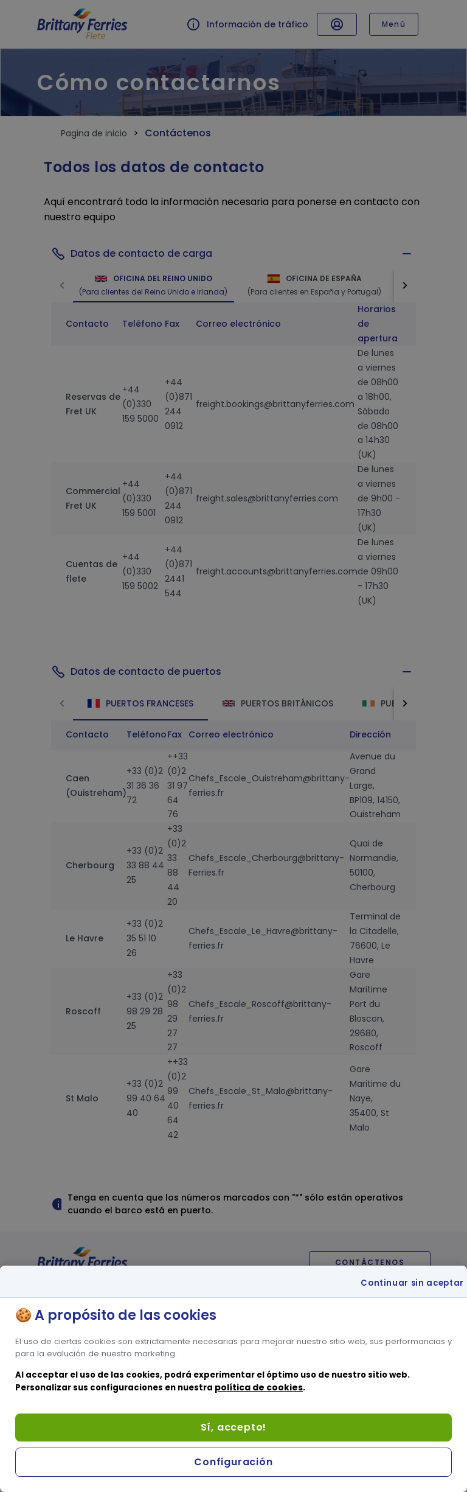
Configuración (233, 1462)
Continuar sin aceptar (412, 1283)
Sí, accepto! (234, 1427)
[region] (233, 1379)
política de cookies (259, 1387)
